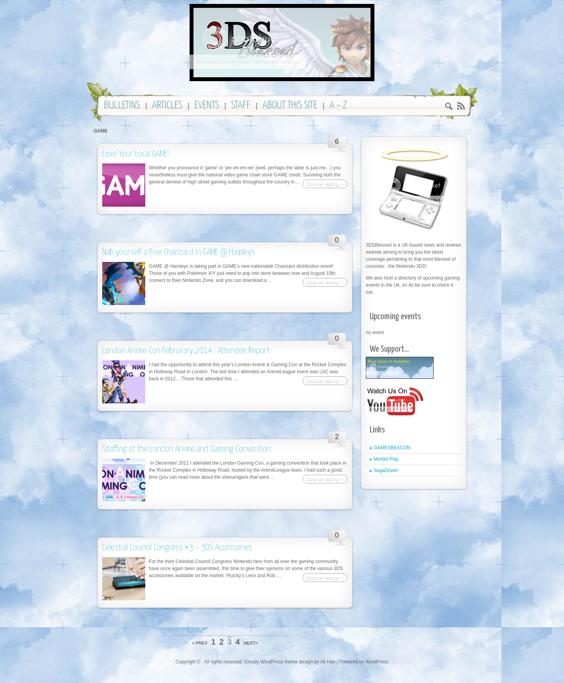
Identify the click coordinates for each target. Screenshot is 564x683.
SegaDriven (386, 470)
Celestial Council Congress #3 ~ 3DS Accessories (177, 547)
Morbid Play (386, 459)
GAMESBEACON (392, 447)
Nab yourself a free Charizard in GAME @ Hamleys (178, 252)
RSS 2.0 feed (461, 106)
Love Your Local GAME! (135, 153)
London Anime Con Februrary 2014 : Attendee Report (186, 350)
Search (449, 107)
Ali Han (328, 662)
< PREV (199, 643)
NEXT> (251, 643)
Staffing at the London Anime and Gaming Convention (186, 449)
